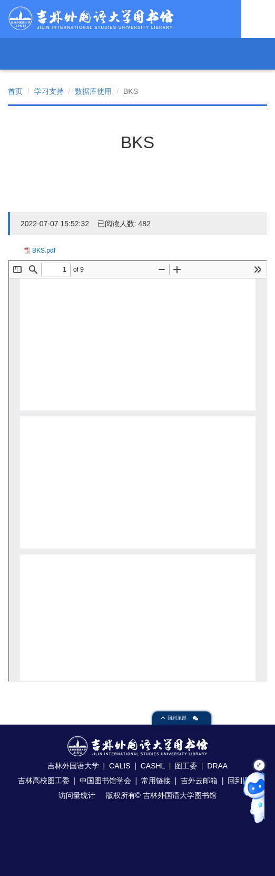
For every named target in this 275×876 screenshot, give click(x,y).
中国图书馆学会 (105, 780)
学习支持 (49, 91)
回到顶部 (174, 717)
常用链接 (156, 780)
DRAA (217, 766)
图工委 (186, 766)
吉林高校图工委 (44, 780)
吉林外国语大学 (73, 766)
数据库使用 (93, 91)
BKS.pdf (43, 250)
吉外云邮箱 (199, 780)
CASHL (153, 766)
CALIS (119, 766)
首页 (15, 91)
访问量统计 (76, 795)
